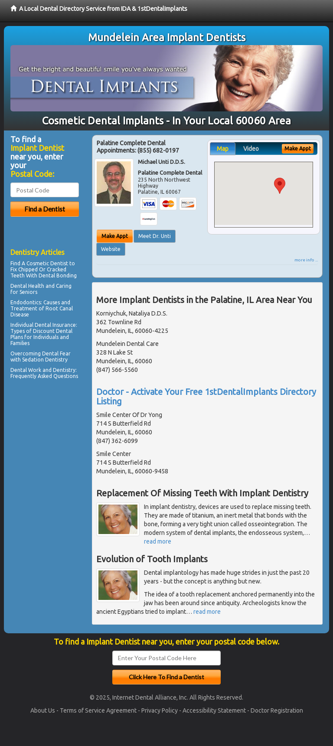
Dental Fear (56, 353)
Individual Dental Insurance (43, 325)
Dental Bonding (58, 275)
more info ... (306, 259)
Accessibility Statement (214, 710)
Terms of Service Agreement (98, 710)
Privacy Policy (159, 710)
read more (157, 541)
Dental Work (25, 370)
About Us (42, 710)
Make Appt (114, 236)
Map (223, 148)
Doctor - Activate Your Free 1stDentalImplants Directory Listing (206, 396)
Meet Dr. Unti (154, 236)
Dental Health (27, 286)
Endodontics (25, 302)
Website (111, 249)
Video (251, 148)
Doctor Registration (277, 710)
